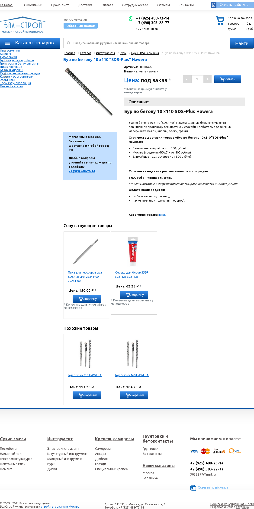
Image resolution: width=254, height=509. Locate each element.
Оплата (107, 5)
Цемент (6, 469)
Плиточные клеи (13, 464)
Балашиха (150, 478)
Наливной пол (11, 454)
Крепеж (5, 53)
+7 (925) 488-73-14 (152, 18)
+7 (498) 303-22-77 (152, 23)
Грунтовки (150, 448)
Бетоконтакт (153, 454)
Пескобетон (9, 448)
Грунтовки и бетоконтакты (19, 63)
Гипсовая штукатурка (16, 459)
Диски (52, 469)
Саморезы (103, 448)
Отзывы (163, 5)
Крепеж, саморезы (114, 438)
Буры (163, 214)
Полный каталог (11, 86)
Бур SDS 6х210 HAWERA (85, 375)
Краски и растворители (16, 76)
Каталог (7, 5)
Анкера (100, 454)
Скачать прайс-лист (235, 5)
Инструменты (10, 50)
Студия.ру (242, 507)
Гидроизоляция (11, 66)
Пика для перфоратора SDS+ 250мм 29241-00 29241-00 (85, 276)
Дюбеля (101, 459)
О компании (33, 5)
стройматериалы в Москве (60, 506)
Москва (148, 473)
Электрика (7, 79)
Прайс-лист (60, 5)
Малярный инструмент (65, 459)
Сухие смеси (8, 57)
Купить (230, 79)
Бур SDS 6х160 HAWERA (132, 375)
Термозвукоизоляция (15, 83)
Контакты (186, 5)
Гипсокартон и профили (17, 60)
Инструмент (60, 438)
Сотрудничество (135, 5)
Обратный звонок (80, 25)
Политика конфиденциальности (232, 504)
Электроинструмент (63, 448)
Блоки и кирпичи (11, 70)
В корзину (89, 299)
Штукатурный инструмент (67, 454)
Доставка (85, 5)
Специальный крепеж (112, 469)
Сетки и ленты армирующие (20, 73)
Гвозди (100, 464)
